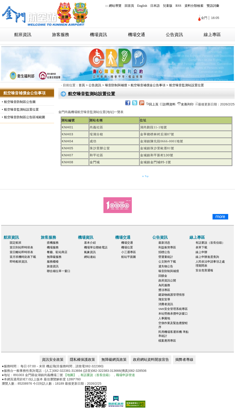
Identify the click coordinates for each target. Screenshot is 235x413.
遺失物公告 (165, 266)
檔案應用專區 (167, 340)
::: (106, 5)
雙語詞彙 (213, 5)
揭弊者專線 (184, 359)
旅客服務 (60, 34)
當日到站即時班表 (21, 247)
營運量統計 (165, 257)
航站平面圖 (128, 257)
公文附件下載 (167, 261)
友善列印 (187, 104)
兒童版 (167, 5)
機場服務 (53, 247)
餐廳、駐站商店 (57, 252)
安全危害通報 (204, 270)
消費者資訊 (165, 304)
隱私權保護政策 (82, 359)
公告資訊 (174, 34)
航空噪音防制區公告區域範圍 (24, 117)
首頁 (82, 85)
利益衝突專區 (167, 247)
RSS (178, 5)
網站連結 (90, 257)
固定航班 (15, 242)
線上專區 (212, 34)
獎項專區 (164, 290)
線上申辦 (201, 252)
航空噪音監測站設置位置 (21, 109)
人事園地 (164, 318)
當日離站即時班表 (21, 252)
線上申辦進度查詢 (207, 257)
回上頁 (153, 104)
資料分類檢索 (194, 5)
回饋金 (162, 275)
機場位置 (127, 247)
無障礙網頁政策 (114, 359)
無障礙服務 (54, 257)
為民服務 (164, 285)
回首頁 (129, 5)
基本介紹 (90, 242)
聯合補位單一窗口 (58, 271)
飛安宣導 (164, 299)
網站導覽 (115, 5)
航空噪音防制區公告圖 (20, 102)
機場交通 (136, 34)
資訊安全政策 (53, 359)
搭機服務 (53, 242)
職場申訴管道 (125, 375)
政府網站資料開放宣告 (151, 359)
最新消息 (164, 242)
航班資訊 (22, 34)
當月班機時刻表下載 (23, 257)
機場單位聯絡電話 (95, 247)
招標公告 (164, 252)
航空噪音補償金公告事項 (148, 85)
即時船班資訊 (18, 261)
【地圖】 (70, 375)
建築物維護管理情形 (171, 294)
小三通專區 (128, 252)
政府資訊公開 (167, 280)
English (142, 5)
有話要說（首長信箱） (210, 242)
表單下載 (201, 247)
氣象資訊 (90, 252)
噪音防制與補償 (116, 85)
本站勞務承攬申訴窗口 (173, 313)
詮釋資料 (169, 104)
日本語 (155, 5)
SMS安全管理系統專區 (173, 309)
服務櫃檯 (53, 261)
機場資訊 (98, 34)
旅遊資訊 (53, 266)
